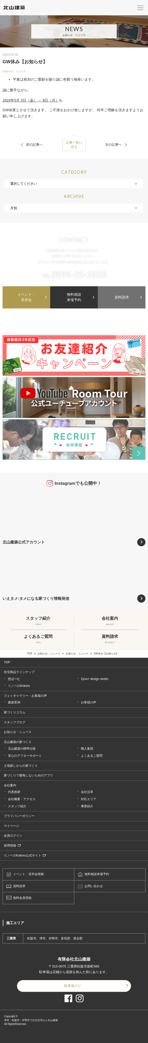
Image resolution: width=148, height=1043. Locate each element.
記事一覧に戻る (74, 145)
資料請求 (121, 297)
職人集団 (87, 748)
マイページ (11, 826)
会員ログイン (13, 835)
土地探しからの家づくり (21, 765)
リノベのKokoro (19, 686)
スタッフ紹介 (17, 806)
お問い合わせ (93, 886)
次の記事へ (113, 144)
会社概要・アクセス (22, 799)
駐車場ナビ (72, 986)
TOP (29, 653)
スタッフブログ (14, 722)
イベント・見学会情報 (28, 874)
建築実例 (14, 702)
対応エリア (88, 799)
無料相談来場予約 (74, 297)
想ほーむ (14, 679)
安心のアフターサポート (25, 756)
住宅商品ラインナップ (19, 672)
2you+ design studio (94, 679)
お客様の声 (88, 702)
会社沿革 (87, 792)
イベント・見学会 (26, 297)
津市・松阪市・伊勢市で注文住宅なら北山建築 (31, 1020)
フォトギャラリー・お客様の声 (25, 696)
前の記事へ (34, 144)
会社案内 (10, 785)
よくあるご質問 (91, 756)
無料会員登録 (22, 898)
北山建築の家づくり (17, 742)
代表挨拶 (14, 792)
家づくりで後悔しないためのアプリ (28, 775)
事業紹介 (87, 806)
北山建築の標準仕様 (22, 748)
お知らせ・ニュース (14, 71)
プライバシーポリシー (19, 816)
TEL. (74, 274)
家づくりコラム (14, 712)
